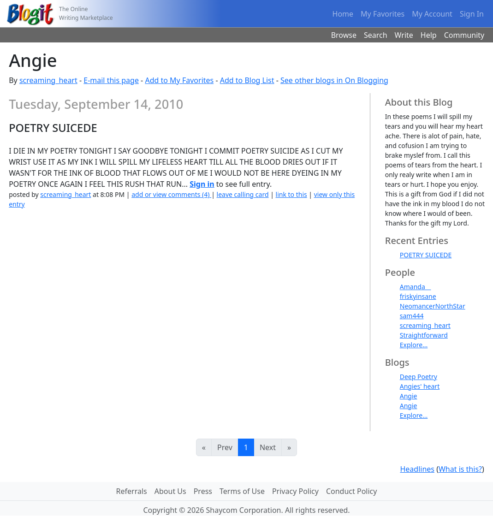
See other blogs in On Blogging (334, 80)
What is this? (460, 469)
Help (429, 35)
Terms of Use (242, 491)
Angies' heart (420, 386)
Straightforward (424, 335)
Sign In (472, 14)
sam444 (412, 315)
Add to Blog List (247, 80)
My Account (432, 14)
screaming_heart (48, 80)
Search (375, 35)
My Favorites (382, 14)
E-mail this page (111, 80)
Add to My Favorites (179, 80)
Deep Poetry (418, 376)
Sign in (202, 184)
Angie (408, 396)
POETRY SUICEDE (426, 254)
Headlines (417, 469)
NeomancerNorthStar (432, 306)
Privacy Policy (295, 491)
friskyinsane (418, 296)
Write (404, 35)
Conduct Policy (351, 491)
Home (343, 14)
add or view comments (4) (171, 194)
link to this (291, 194)
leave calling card (243, 194)
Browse (343, 35)
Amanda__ (415, 286)
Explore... (414, 344)
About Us (170, 491)
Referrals (131, 491)
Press (203, 491)
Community (464, 35)
